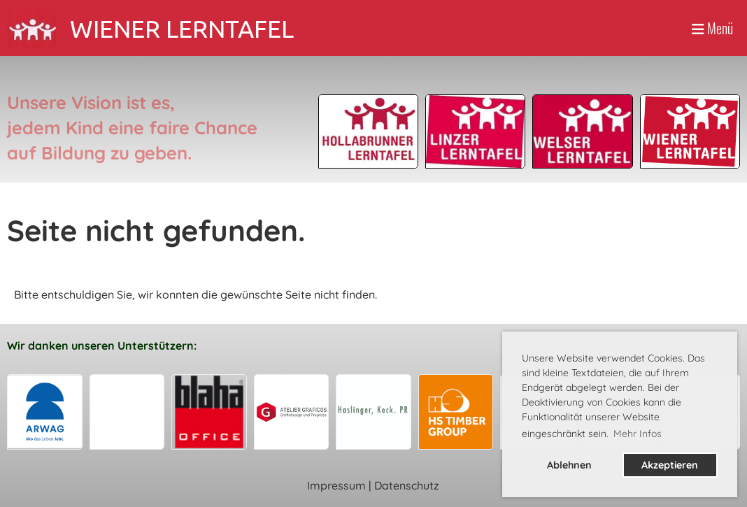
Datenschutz (406, 485)
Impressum (336, 485)
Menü (712, 28)
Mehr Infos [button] (637, 433)
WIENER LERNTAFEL (182, 28)
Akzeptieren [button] (669, 465)
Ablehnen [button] (569, 465)
